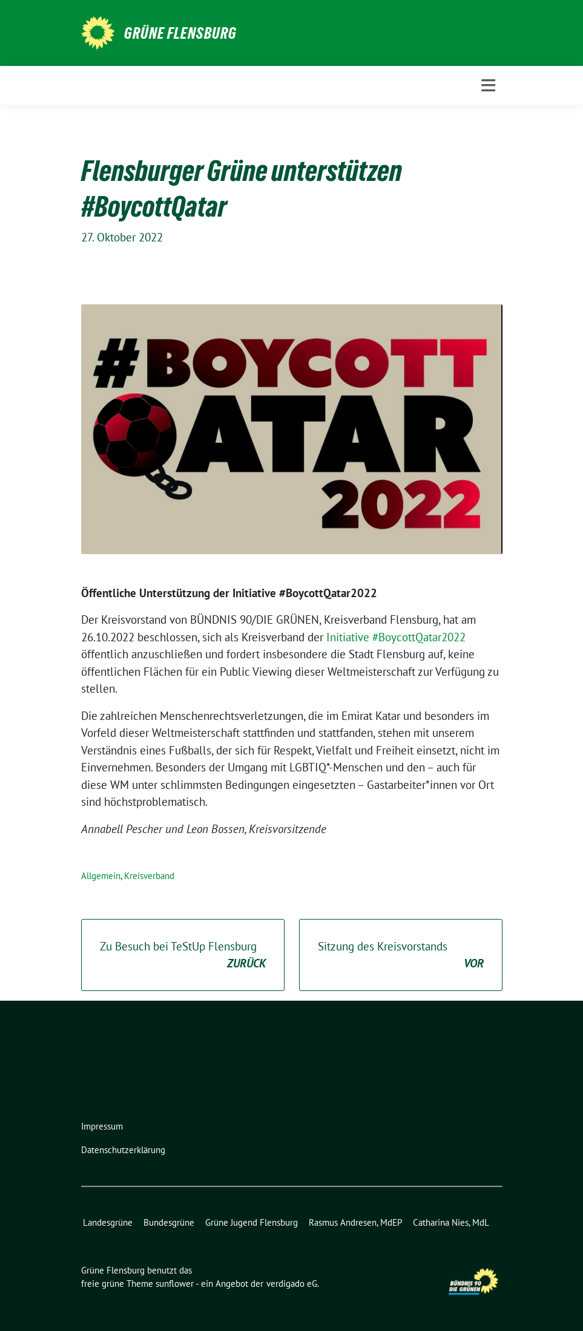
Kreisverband (149, 875)
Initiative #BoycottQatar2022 (396, 637)
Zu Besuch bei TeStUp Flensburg (183, 955)
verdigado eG (291, 1283)
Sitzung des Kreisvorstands (401, 955)
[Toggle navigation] (488, 85)
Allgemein (100, 875)
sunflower (175, 1283)
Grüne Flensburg (180, 33)
